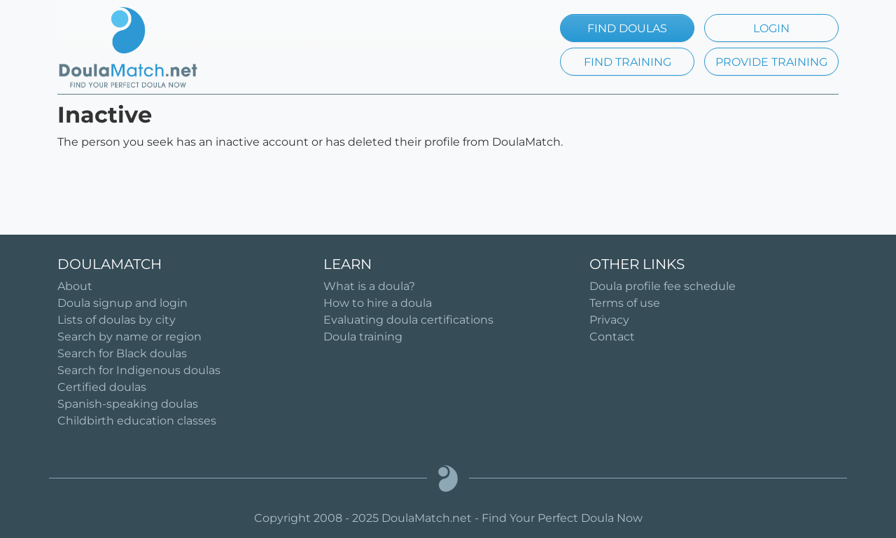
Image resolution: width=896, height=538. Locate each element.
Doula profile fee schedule (662, 286)
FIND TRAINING (627, 62)
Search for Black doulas (122, 353)
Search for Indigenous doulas (138, 370)
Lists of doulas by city (116, 319)
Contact (612, 336)
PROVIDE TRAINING (771, 62)
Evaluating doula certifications (408, 319)
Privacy (609, 319)
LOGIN (771, 28)
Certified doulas (101, 387)
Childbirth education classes (136, 420)
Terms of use (624, 303)
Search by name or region (129, 336)
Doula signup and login (122, 303)
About (74, 286)
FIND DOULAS (627, 28)
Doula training (362, 336)
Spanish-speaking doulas (127, 404)
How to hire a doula (377, 303)
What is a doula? (369, 286)
